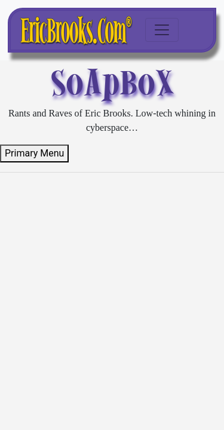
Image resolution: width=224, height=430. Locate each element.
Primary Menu (34, 153)
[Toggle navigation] (162, 30)
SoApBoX (112, 82)
